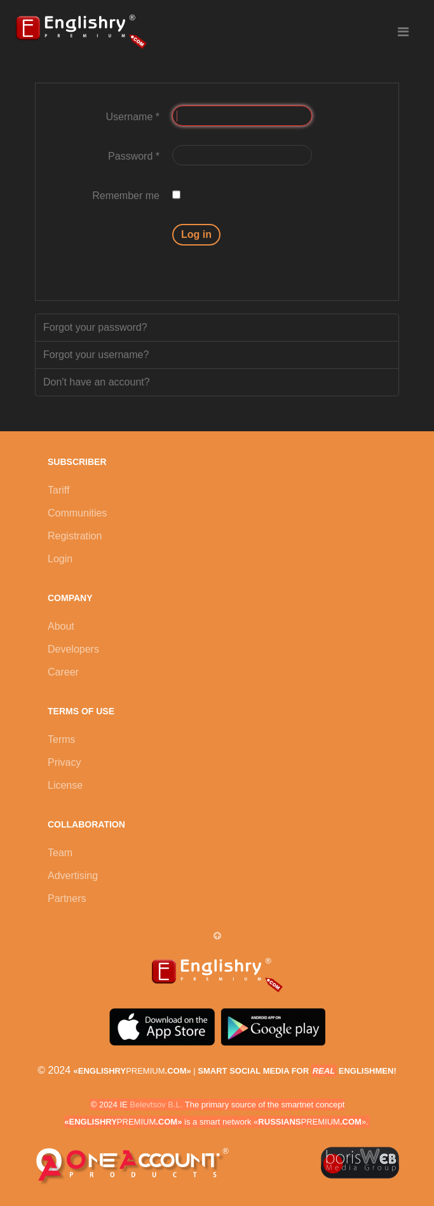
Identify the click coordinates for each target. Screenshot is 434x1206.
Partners (67, 898)
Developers (73, 649)
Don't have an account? (96, 382)
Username (132, 116)
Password (133, 156)
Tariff (58, 490)
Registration (75, 535)
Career (63, 672)
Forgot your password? (95, 327)
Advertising (73, 875)
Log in (196, 234)
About (61, 626)
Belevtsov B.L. (156, 1104)
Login (60, 558)
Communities (77, 513)
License (65, 785)
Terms (62, 739)
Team (60, 852)
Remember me (125, 195)
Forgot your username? (96, 354)
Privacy (64, 762)
